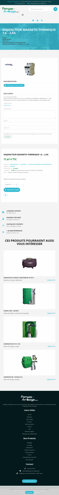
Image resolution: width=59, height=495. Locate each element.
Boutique (29, 417)
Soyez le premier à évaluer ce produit (18, 172)
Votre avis (7, 109)
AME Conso (39, 473)
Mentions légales (29, 431)
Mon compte (29, 419)
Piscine (29, 455)
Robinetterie (29, 447)
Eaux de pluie (29, 459)
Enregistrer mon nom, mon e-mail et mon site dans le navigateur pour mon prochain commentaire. (28, 134)
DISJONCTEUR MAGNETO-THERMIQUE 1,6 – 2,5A (15, 44)
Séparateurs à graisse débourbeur (13, 280)
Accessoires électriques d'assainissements (14, 42)
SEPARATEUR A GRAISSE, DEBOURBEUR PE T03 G (19, 278)
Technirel (12, 166)
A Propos (29, 422)
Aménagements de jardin (29, 457)
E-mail (6, 128)
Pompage (29, 443)
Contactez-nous (29, 481)
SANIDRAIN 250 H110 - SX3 (12, 344)
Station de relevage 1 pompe (11, 346)
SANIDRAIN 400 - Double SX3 (13, 377)
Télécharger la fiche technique (14, 85)
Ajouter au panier (12, 190)
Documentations (29, 424)
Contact (29, 426)
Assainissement (6, 39)
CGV (29, 429)
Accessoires (5, 41)
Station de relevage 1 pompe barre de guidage (16, 313)
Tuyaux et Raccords (29, 450)
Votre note (8, 103)
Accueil (4, 37)
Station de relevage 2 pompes (12, 379)
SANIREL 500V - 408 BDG (11, 311)
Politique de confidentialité (29, 434)
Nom (5, 121)
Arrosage (29, 445)
